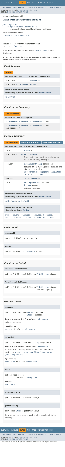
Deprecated (42, 3)
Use (28, 3)
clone (8, 215)
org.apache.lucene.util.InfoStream (21, 27)
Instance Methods (30, 142)
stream (33, 84)
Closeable (7, 36)
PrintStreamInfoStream (16, 121)
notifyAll (19, 217)
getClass (36, 215)
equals (16, 215)
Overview (5, 3)
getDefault (10, 201)
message (28, 183)
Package (14, 3)
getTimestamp (30, 154)
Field (19, 10)
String (19, 154)
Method (34, 10)
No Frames (41, 7)
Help (51, 3)
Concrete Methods (52, 142)
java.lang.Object (10, 25)
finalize (25, 215)
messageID (35, 80)
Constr (26, 10)
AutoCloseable (22, 36)
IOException (31, 377)
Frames (32, 7)
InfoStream (16, 46)
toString (30, 217)
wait (39, 217)
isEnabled (29, 164)
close (27, 150)
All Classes (55, 7)
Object (26, 210)
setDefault (23, 201)
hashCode (47, 215)
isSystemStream (32, 179)
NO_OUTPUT (10, 97)
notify (8, 217)
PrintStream (22, 84)
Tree (34, 3)
